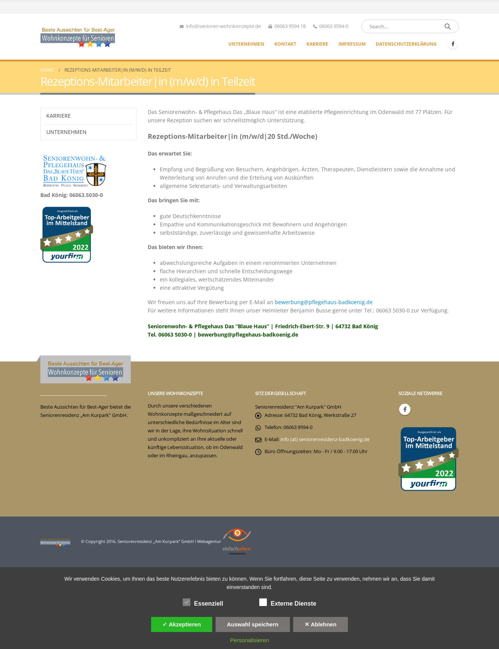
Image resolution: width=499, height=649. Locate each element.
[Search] (447, 26)
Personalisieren (249, 640)
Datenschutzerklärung (406, 44)
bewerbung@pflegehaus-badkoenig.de (324, 302)
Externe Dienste (287, 602)
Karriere (317, 44)
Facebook (404, 409)
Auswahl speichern (253, 624)
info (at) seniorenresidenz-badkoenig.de (324, 439)
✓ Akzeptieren (181, 624)
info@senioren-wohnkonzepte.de (223, 26)
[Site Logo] (78, 37)
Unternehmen (246, 44)
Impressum (352, 44)
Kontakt (285, 44)
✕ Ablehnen (321, 624)
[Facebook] (453, 43)
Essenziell (203, 602)
